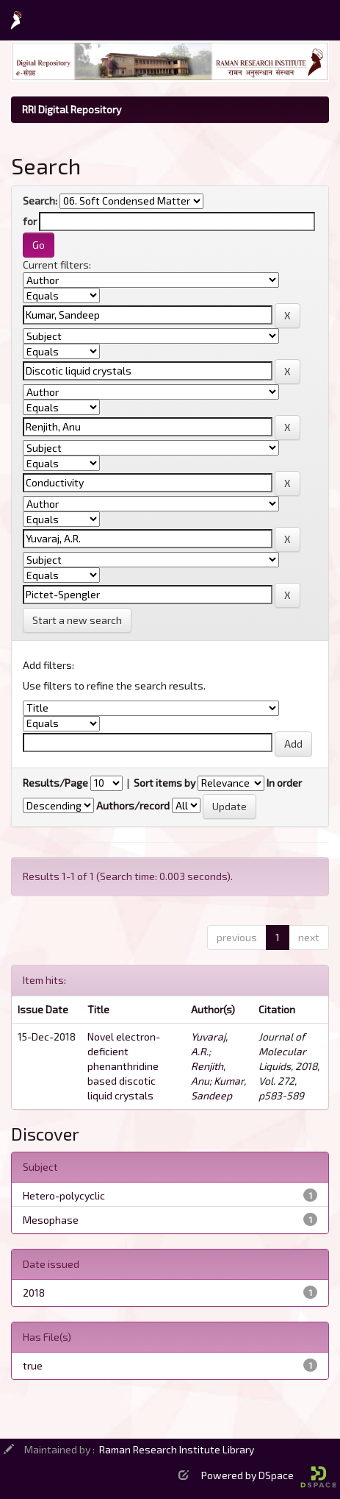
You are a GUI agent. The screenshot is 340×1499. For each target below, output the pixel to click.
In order (284, 782)
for (30, 221)
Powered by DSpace (268, 1475)
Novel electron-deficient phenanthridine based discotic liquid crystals (123, 1066)
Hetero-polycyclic (64, 1195)
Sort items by (164, 782)
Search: (40, 200)
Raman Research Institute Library (176, 1449)
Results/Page (55, 782)
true (33, 1365)
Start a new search (77, 620)
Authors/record (133, 805)
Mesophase (51, 1219)
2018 (34, 1292)
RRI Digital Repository (71, 109)
